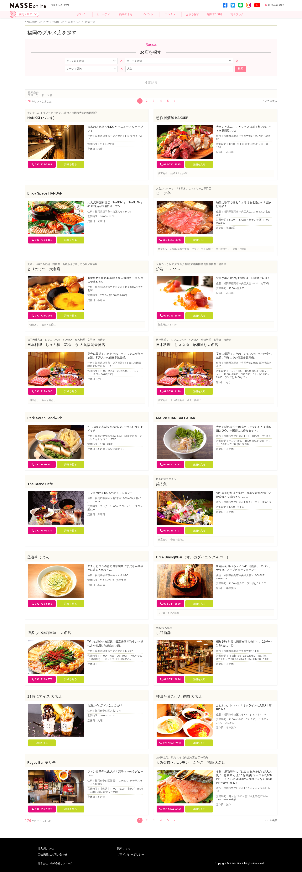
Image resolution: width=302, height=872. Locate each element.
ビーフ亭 (163, 193)
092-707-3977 (42, 530)
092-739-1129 (170, 391)
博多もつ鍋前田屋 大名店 (49, 632)
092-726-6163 (42, 603)
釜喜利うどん (38, 557)
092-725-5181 (42, 164)
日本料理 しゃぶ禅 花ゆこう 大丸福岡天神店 (66, 344)
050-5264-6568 (170, 808)
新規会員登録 (274, 5)
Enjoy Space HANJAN (45, 193)
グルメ (81, 14)
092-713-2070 (170, 315)
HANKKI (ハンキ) (41, 118)
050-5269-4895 (170, 239)
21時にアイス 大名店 (44, 696)
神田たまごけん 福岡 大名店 (179, 696)
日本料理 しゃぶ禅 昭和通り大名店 (187, 344)
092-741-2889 (170, 603)
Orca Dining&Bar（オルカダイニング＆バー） (193, 557)
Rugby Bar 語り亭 (41, 762)
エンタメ (170, 14)
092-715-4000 (42, 391)
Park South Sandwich (44, 418)
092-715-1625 (42, 808)
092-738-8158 (42, 239)
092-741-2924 (170, 679)
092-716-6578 (42, 679)
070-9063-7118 (170, 742)
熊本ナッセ (124, 848)
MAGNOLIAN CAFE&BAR (175, 418)
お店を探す (192, 14)
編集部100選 (214, 14)
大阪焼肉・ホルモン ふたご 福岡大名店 (191, 762)
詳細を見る (70, 164)
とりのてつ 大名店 (43, 269)
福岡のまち (126, 14)
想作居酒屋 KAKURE (172, 118)
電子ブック (237, 14)
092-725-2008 (42, 315)
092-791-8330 (42, 464)
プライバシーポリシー (130, 854)
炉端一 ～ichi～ (168, 269)
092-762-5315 (170, 164)
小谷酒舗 (163, 632)
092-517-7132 (170, 464)
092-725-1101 (170, 530)
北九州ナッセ (46, 848)
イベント (148, 14)
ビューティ (103, 14)
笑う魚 (161, 484)
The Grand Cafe (40, 484)
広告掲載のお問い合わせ (52, 854)
